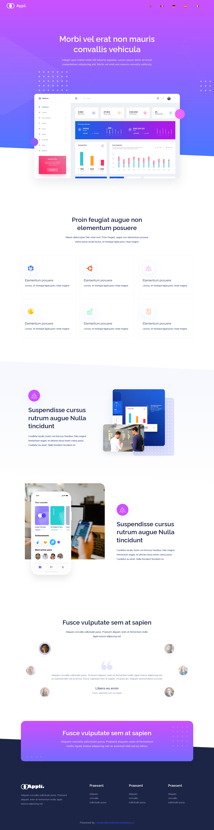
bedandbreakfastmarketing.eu (115, 822)
